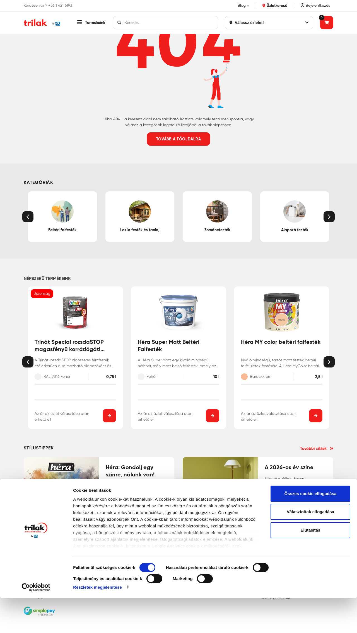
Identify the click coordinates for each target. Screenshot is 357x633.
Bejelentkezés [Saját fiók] (315, 5)
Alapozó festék (294, 216)
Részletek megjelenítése (97, 622)
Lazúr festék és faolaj (140, 216)
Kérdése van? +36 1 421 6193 (48, 5)
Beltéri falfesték (62, 216)
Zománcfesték (217, 216)
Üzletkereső (274, 5)
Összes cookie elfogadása (310, 528)
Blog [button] (242, 5)
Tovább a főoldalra (178, 139)
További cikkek (316, 448)
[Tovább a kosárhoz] (326, 22)
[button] (91, 22)
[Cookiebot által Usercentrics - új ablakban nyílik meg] (36, 622)
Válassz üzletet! (269, 22)
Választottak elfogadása (310, 546)
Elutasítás (310, 565)
